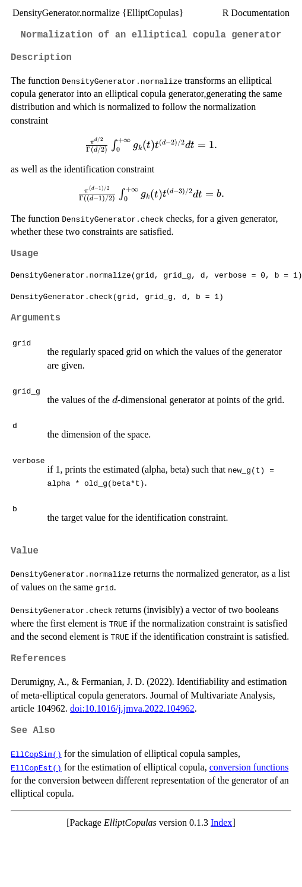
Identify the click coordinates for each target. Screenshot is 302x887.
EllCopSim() (36, 753)
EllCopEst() (36, 767)
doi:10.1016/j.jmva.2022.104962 (132, 708)
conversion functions (249, 767)
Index (221, 822)
